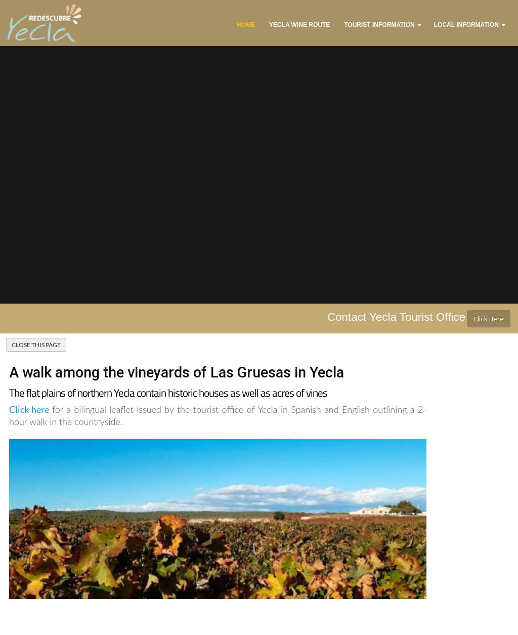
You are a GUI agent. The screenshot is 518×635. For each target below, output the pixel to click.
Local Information (466, 24)
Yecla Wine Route (299, 24)
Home (246, 24)
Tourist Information (379, 24)
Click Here (488, 318)
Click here (29, 409)
